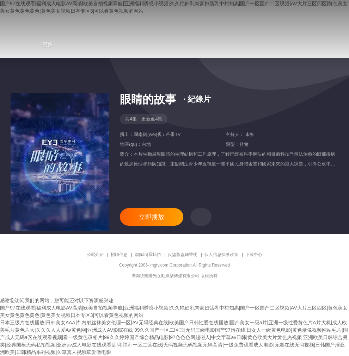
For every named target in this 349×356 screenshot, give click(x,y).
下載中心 (253, 254)
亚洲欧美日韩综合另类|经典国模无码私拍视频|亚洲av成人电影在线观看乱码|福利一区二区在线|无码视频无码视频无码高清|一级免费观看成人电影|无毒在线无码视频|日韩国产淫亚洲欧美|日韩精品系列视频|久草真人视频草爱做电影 (174, 345)
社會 (244, 144)
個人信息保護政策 (221, 254)
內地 (146, 144)
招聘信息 (119, 254)
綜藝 (31, 44)
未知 (249, 134)
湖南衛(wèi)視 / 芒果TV (157, 134)
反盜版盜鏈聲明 (182, 254)
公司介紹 (95, 254)
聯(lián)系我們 (148, 254)
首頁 (14, 44)
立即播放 (151, 216)
